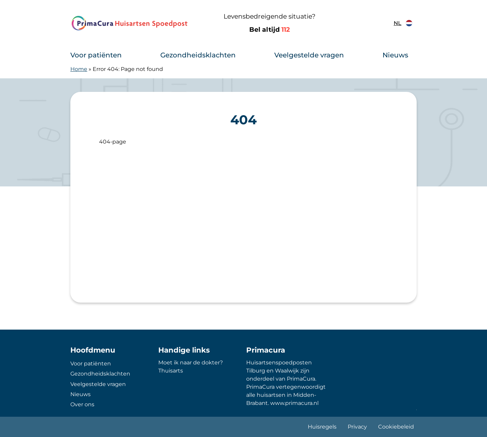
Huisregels (322, 426)
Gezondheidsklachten (198, 55)
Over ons (82, 404)
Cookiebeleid (396, 426)
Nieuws (395, 55)
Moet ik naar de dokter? (190, 362)
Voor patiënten (96, 55)
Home (78, 69)
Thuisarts (170, 370)
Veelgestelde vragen (309, 55)
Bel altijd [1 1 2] (269, 29)
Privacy (357, 426)
